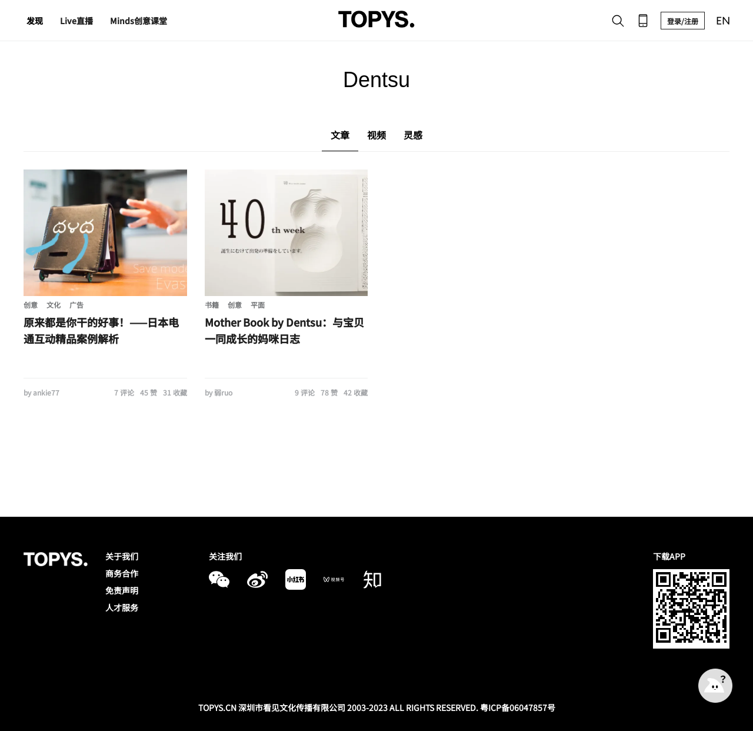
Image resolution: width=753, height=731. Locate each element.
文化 (53, 305)
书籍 (212, 305)
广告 (76, 305)
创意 (31, 305)
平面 (258, 305)
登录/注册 (682, 21)
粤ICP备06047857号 (517, 707)
